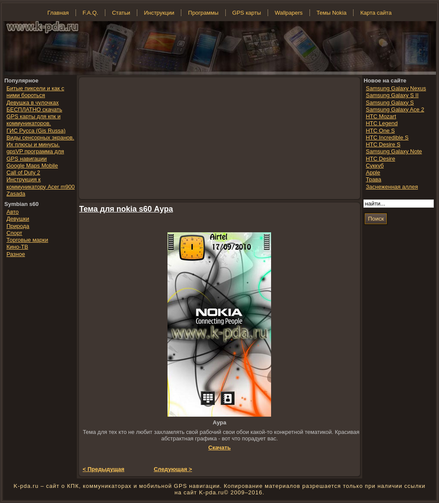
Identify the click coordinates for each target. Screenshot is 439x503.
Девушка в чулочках (32, 102)
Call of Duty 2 (23, 172)
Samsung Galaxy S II (392, 95)
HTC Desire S (383, 144)
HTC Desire (380, 158)
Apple (373, 172)
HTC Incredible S (387, 137)
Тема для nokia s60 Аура (126, 209)
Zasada (15, 193)
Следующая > (173, 469)
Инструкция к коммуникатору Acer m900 (40, 183)
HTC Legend (382, 123)
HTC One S (380, 130)
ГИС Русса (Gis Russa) (36, 130)
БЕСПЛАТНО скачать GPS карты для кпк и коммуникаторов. (34, 116)
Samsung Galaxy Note (394, 151)
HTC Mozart (381, 116)
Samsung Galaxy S (390, 102)
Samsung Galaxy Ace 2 (395, 109)
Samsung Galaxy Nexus (396, 88)
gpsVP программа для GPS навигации (35, 154)
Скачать (219, 447)
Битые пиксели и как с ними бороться (35, 91)
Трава (373, 179)
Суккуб (375, 165)
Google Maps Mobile (32, 165)
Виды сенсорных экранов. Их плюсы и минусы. (40, 141)
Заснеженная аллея (392, 186)
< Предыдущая (104, 469)
